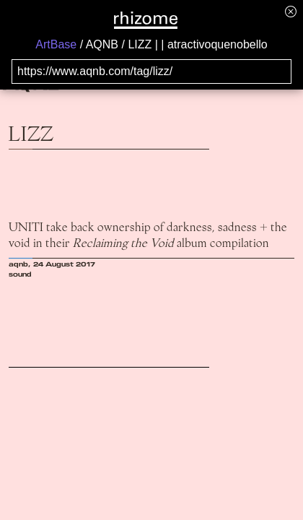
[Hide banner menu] (290, 11)
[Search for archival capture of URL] (151, 71)
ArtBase (55, 44)
